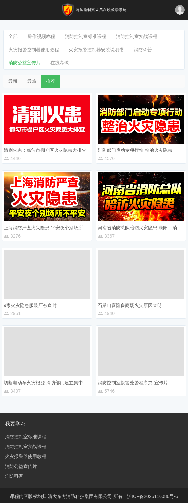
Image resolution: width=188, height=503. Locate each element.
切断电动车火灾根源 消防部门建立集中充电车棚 (52, 382)
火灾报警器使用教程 (25, 456)
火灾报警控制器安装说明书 (96, 49)
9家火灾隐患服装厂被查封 (30, 305)
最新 (12, 81)
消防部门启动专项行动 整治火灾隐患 (135, 150)
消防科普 (143, 49)
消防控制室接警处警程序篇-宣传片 (133, 382)
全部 (13, 36)
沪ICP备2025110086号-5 (152, 496)
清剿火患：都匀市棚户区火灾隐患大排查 (45, 150)
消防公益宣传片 (25, 62)
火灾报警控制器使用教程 (34, 49)
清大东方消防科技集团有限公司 (80, 496)
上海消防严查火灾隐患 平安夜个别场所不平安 (50, 227)
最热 (31, 81)
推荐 (50, 81)
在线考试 (59, 62)
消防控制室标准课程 (85, 36)
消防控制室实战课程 (136, 36)
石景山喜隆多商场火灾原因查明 (130, 305)
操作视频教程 (41, 36)
